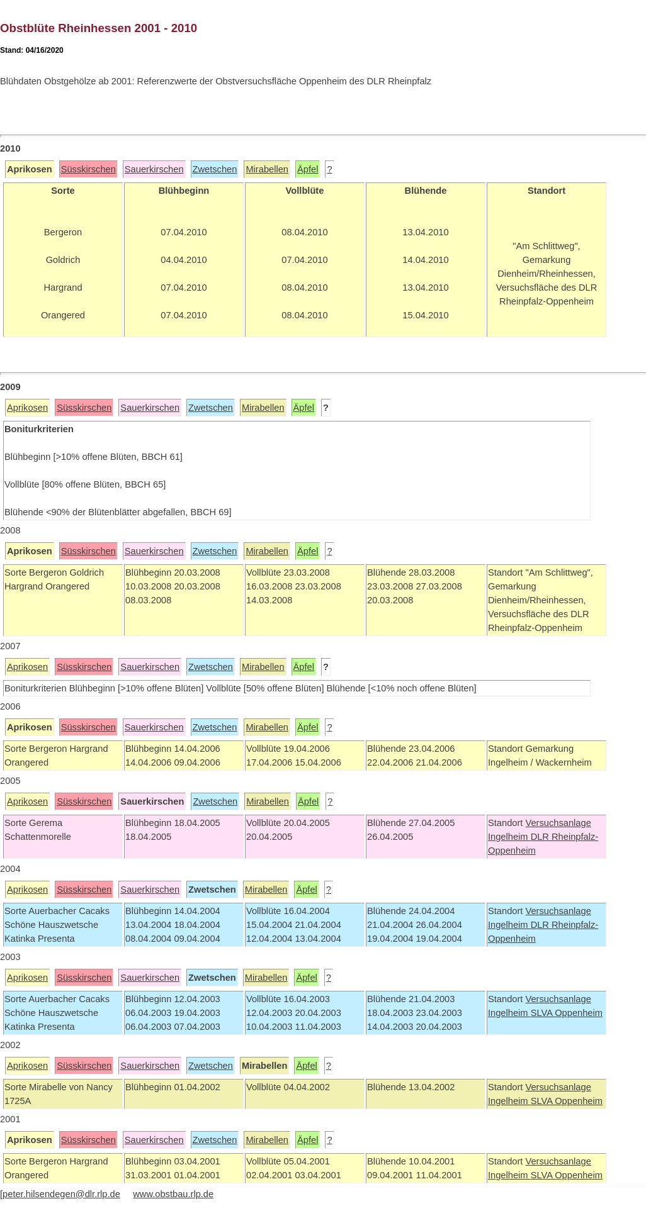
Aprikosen (27, 408)
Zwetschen (215, 169)
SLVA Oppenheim (567, 1013)
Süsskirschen (88, 169)
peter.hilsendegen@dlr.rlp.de (61, 1194)
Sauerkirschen (154, 169)
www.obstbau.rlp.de (173, 1194)
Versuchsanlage (558, 823)
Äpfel (307, 169)
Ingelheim (509, 837)
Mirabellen (267, 169)
